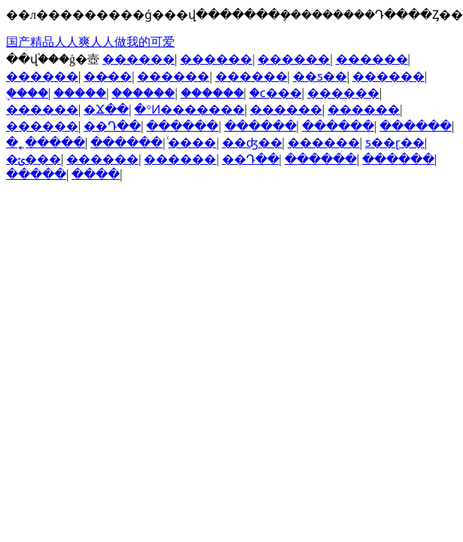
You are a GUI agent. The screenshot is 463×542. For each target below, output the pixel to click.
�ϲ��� (275, 93)
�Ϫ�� (106, 109)
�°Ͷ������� (189, 109)
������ (138, 59)
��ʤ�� (252, 142)
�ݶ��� (33, 159)
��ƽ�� (320, 76)
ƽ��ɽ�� (395, 142)
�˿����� (45, 142)
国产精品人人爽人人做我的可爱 (90, 41)
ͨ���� (192, 142)
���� (96, 174)
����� (79, 93)
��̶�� (108, 76)
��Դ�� (112, 126)
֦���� (27, 93)
